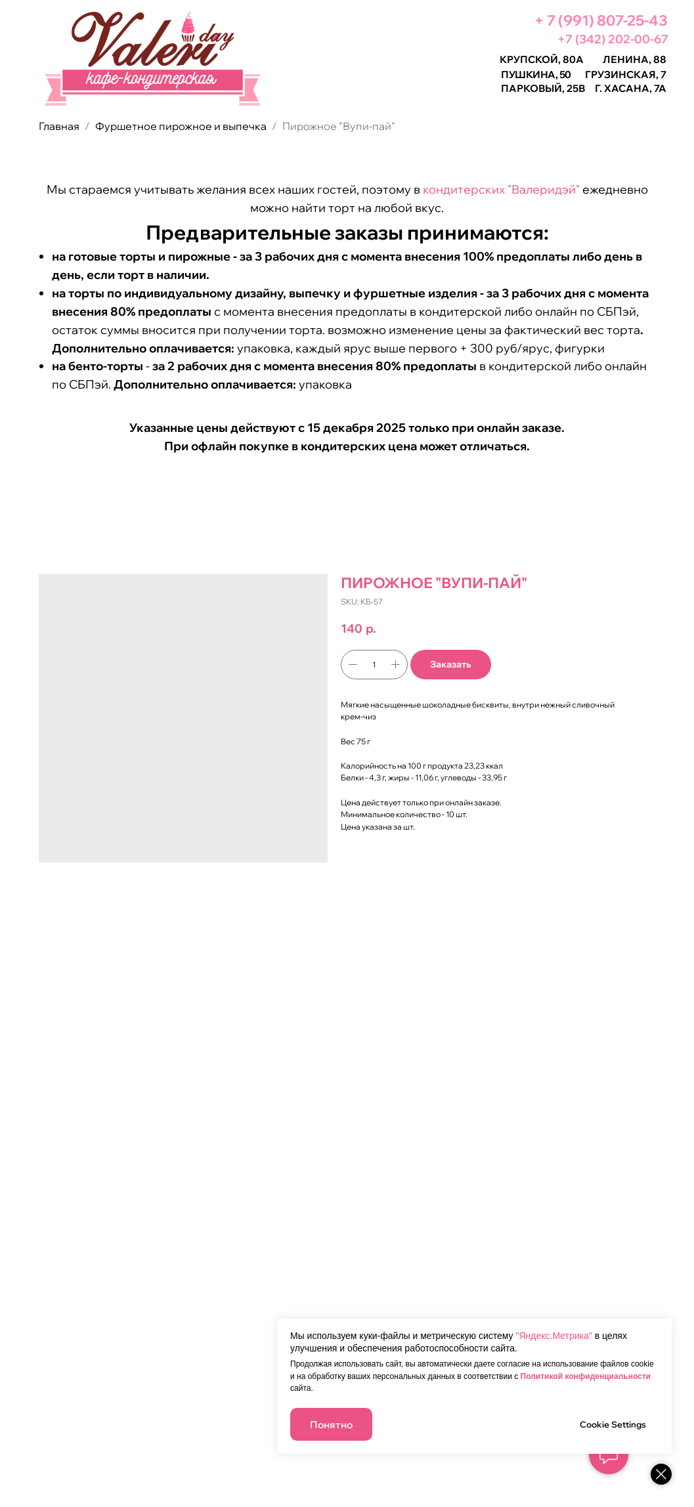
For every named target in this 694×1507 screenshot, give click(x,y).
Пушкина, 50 (536, 74)
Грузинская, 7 (625, 74)
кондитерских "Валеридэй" (501, 189)
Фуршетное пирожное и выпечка (182, 126)
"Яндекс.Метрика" (553, 1335)
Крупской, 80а (542, 59)
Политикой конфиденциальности (586, 1376)
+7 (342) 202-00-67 (612, 39)
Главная (59, 126)
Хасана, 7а (635, 88)
